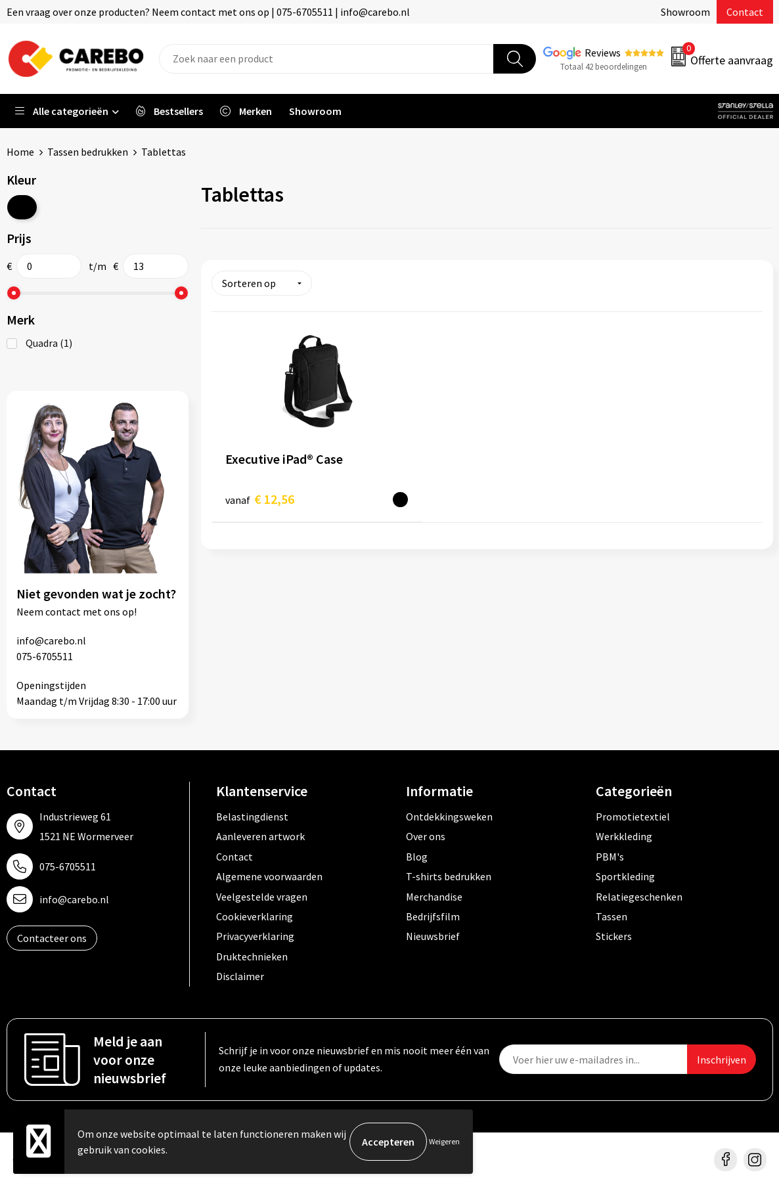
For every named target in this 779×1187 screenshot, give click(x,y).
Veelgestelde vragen (261, 896)
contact (63, 611)
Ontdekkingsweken (449, 816)
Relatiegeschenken (639, 896)
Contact (744, 11)
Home (20, 151)
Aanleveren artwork (260, 836)
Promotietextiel (633, 816)
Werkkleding (624, 836)
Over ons (425, 836)
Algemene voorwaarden (269, 876)
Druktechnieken (252, 956)
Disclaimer (240, 976)
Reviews (603, 52)
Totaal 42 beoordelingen (603, 66)
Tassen (611, 916)
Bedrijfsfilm (433, 916)
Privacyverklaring (255, 936)
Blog (417, 856)
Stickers (614, 936)
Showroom (685, 11)
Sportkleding (625, 876)
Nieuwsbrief (433, 936)
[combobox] (326, 59)
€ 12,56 (259, 499)
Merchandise (434, 896)
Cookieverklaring (254, 916)
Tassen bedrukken (87, 151)
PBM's (610, 856)
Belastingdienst (252, 816)
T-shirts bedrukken (448, 876)
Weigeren (444, 1141)
